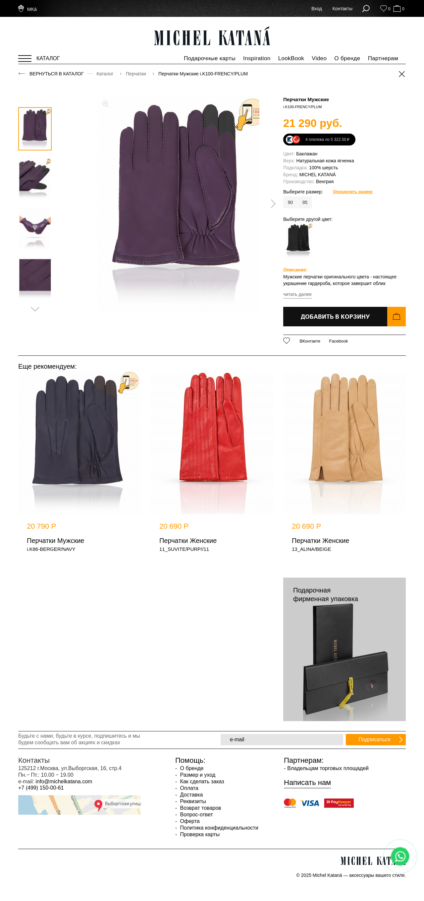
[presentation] (271, 204)
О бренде (347, 58)
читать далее (297, 294)
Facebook (338, 341)
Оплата (188, 788)
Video (319, 58)
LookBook (291, 58)
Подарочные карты (210, 58)
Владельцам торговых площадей (328, 768)
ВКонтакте (309, 341)
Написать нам (307, 782)
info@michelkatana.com (63, 781)
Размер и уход (197, 775)
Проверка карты (199, 834)
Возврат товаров (200, 808)
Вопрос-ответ (196, 814)
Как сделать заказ (201, 781)
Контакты (342, 8)
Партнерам (383, 58)
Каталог (106, 73)
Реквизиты (192, 801)
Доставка (191, 795)
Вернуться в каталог (56, 73)
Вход (316, 8)
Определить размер (353, 191)
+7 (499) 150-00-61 (41, 788)
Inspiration (257, 58)
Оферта (189, 821)
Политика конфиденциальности (218, 828)
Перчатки (136, 73)
